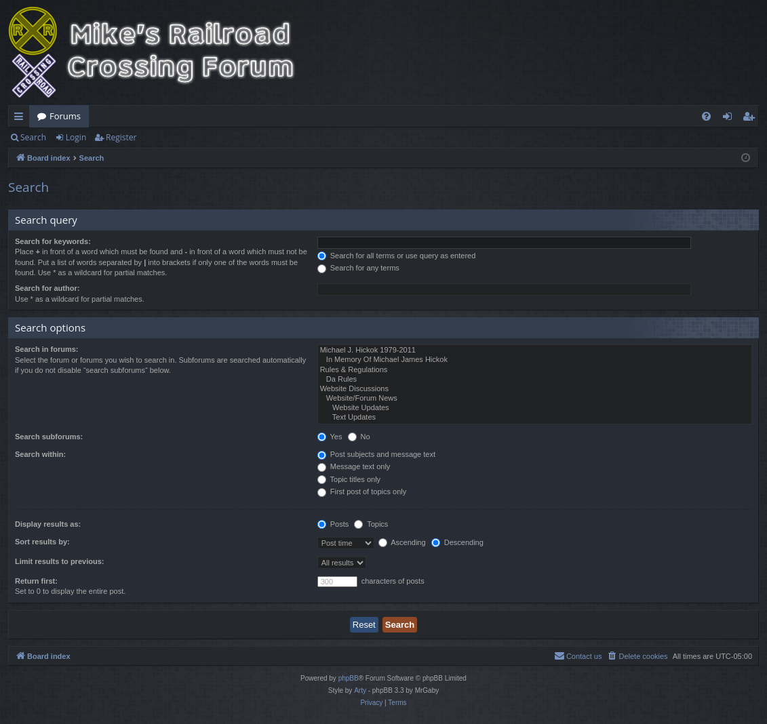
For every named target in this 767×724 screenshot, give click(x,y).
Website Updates (535, 408)
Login (76, 137)
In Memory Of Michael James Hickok (535, 360)
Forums (65, 116)
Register (121, 137)
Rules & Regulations (535, 370)
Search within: (40, 454)
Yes (329, 437)
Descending (457, 542)
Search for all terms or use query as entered (396, 256)
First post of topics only (362, 491)
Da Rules (535, 379)
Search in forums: (47, 349)
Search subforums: (49, 437)
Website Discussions (535, 389)
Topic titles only (348, 479)
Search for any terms (358, 268)
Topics (371, 524)
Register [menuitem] (751, 118)
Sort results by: (42, 542)
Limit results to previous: (59, 561)
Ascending (402, 542)
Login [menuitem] (730, 118)
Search (33, 137)
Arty (360, 690)
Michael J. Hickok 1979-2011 (535, 350)
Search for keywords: (53, 241)
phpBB (348, 678)
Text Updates (535, 417)
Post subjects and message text (376, 454)
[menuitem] (706, 116)
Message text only (354, 466)
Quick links (21, 118)
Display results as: (48, 524)
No (359, 437)
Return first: (36, 581)
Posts (333, 524)
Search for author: (47, 288)
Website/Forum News (535, 398)
